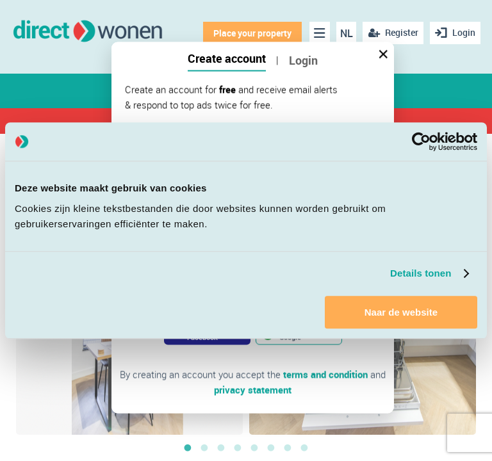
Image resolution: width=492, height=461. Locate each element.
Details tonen (420, 273)
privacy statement (252, 390)
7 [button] (287, 447)
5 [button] (254, 447)
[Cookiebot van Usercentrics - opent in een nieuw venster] (421, 141)
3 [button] (221, 447)
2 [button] (204, 447)
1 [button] (187, 447)
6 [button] (271, 447)
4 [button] (237, 447)
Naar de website (401, 312)
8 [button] (304, 447)
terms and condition (325, 374)
